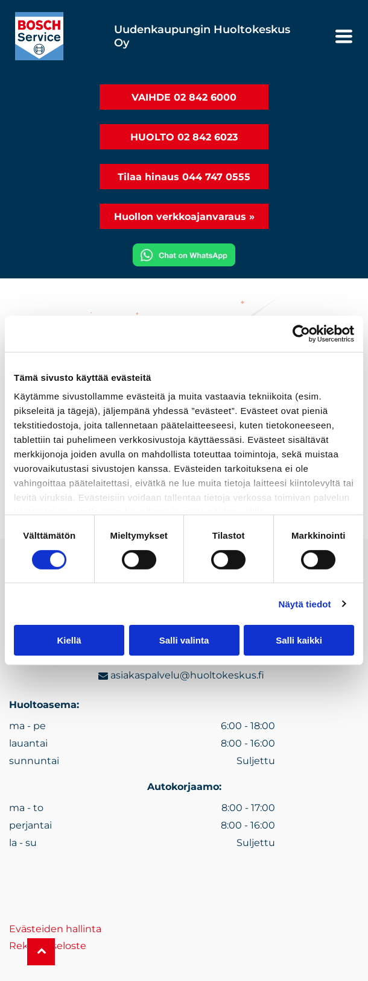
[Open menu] (344, 36)
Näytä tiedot (305, 603)
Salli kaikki (299, 640)
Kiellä (69, 640)
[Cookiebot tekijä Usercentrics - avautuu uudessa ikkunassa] (301, 334)
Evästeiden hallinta (55, 929)
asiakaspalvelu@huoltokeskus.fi (187, 675)
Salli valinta (184, 640)
